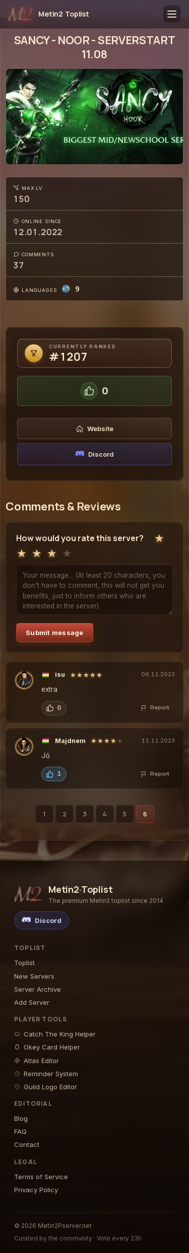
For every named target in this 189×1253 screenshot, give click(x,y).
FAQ (20, 1131)
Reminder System (46, 1074)
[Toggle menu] (172, 14)
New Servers (34, 976)
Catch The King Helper (55, 1034)
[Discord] (41, 920)
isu (60, 674)
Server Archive (37, 989)
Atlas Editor (36, 1061)
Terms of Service (41, 1177)
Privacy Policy (36, 1190)
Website (94, 429)
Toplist (24, 963)
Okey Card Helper (47, 1047)
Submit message (55, 633)
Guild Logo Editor (45, 1087)
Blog (21, 1118)
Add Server (31, 1002)
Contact (26, 1144)
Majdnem (70, 741)
